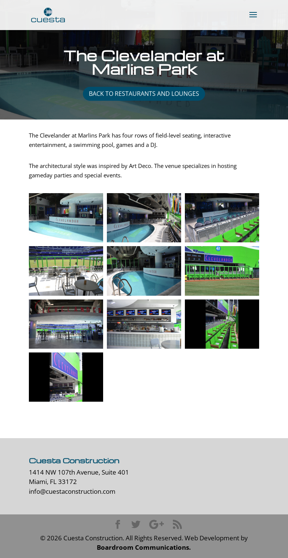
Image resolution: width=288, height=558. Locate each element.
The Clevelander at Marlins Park (144, 62)
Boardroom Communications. (144, 547)
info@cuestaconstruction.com (72, 491)
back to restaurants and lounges (144, 94)
